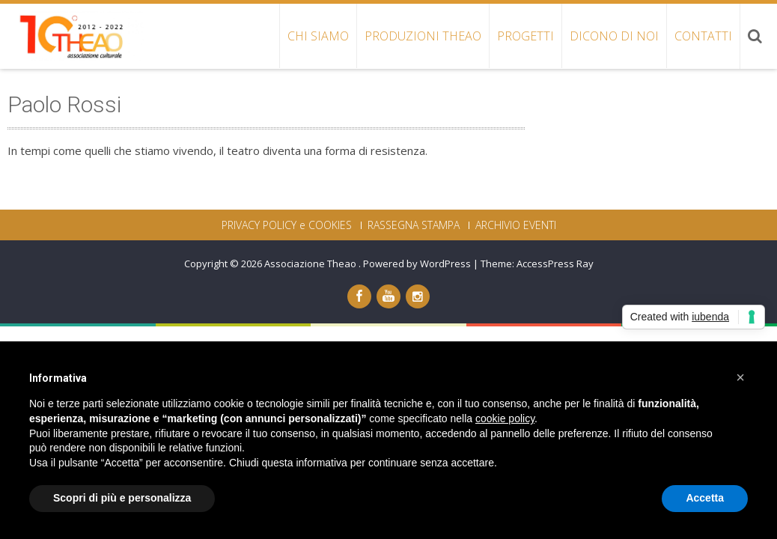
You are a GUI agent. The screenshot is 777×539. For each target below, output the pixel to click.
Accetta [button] (705, 498)
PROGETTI (525, 36)
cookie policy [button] (504, 418)
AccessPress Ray (555, 263)
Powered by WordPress (417, 263)
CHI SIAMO (318, 36)
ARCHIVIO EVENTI (515, 225)
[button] (740, 377)
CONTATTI (703, 36)
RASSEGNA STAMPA (414, 225)
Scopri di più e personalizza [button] (122, 498)
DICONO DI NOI (614, 36)
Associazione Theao (311, 263)
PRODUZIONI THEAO (423, 36)
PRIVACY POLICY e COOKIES (287, 225)
